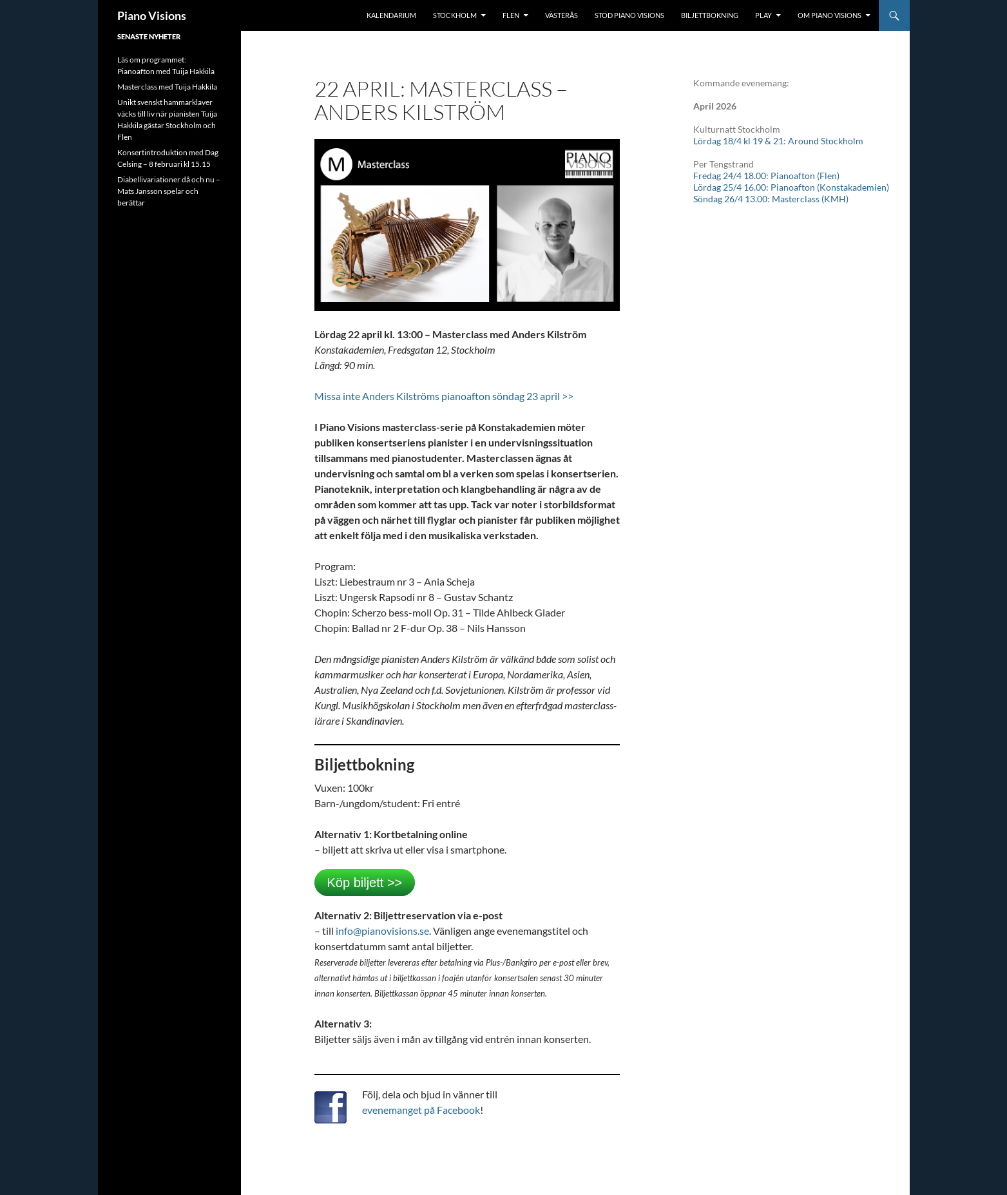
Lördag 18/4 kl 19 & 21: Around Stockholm (778, 140)
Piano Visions (151, 15)
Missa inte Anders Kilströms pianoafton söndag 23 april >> (443, 396)
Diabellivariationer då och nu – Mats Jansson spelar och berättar (168, 191)
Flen (511, 15)
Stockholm (455, 15)
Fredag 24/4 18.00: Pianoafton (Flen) (766, 175)
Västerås (561, 15)
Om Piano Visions (829, 15)
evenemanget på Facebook (421, 1110)
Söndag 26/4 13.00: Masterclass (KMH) (771, 198)
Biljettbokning (709, 15)
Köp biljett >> (365, 882)
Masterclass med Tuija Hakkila (167, 86)
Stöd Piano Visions (629, 15)
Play (763, 15)
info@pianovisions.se (382, 930)
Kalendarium (391, 15)
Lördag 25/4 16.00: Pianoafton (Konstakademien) (791, 187)
